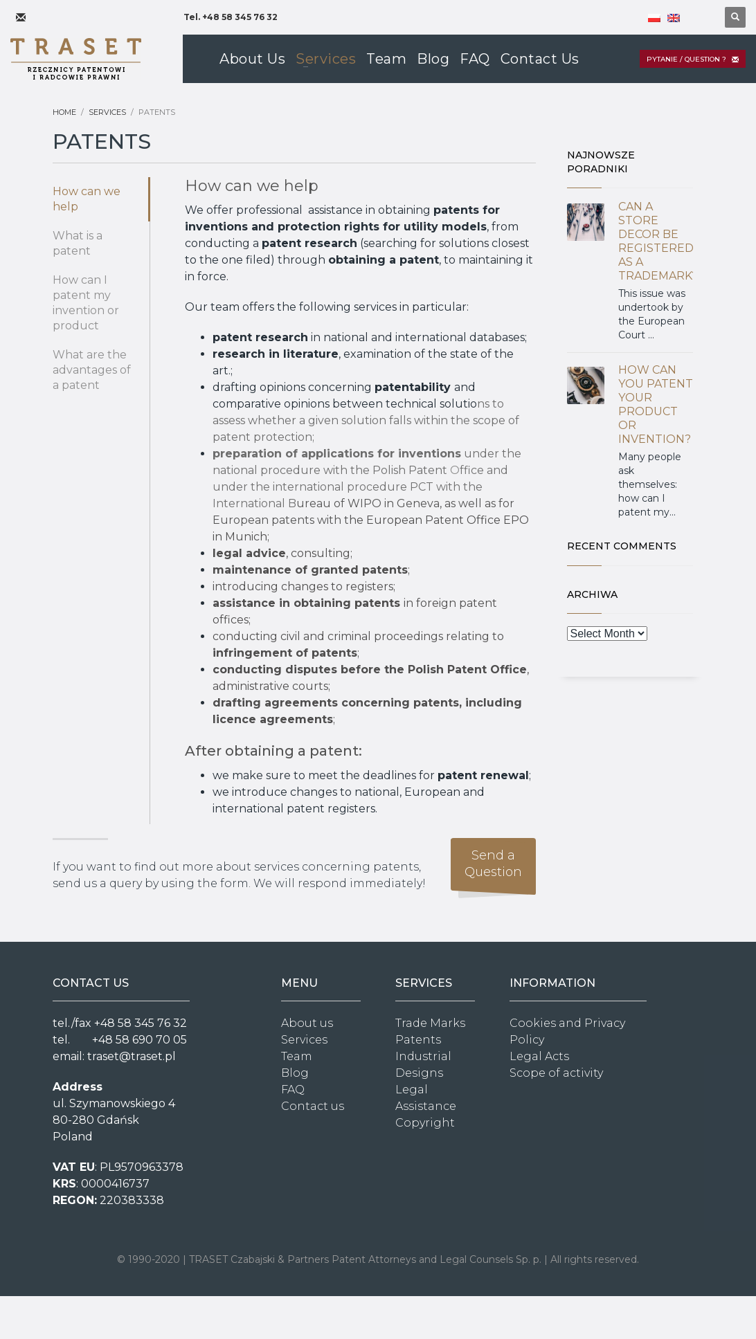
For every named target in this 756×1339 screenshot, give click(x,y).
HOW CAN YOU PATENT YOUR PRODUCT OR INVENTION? (655, 404)
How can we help (86, 199)
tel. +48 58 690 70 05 (120, 1039)
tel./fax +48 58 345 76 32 (120, 1023)
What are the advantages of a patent (92, 370)
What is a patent (77, 243)
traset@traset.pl (131, 1056)
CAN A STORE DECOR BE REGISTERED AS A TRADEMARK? (658, 241)
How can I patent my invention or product (86, 302)
